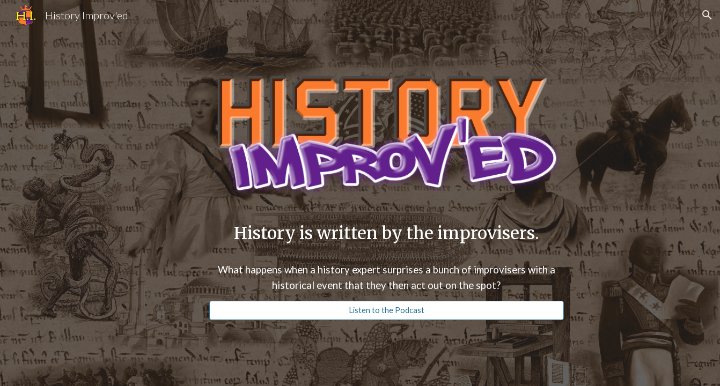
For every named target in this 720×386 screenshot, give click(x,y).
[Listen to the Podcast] (386, 310)
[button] (707, 15)
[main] (386, 233)
